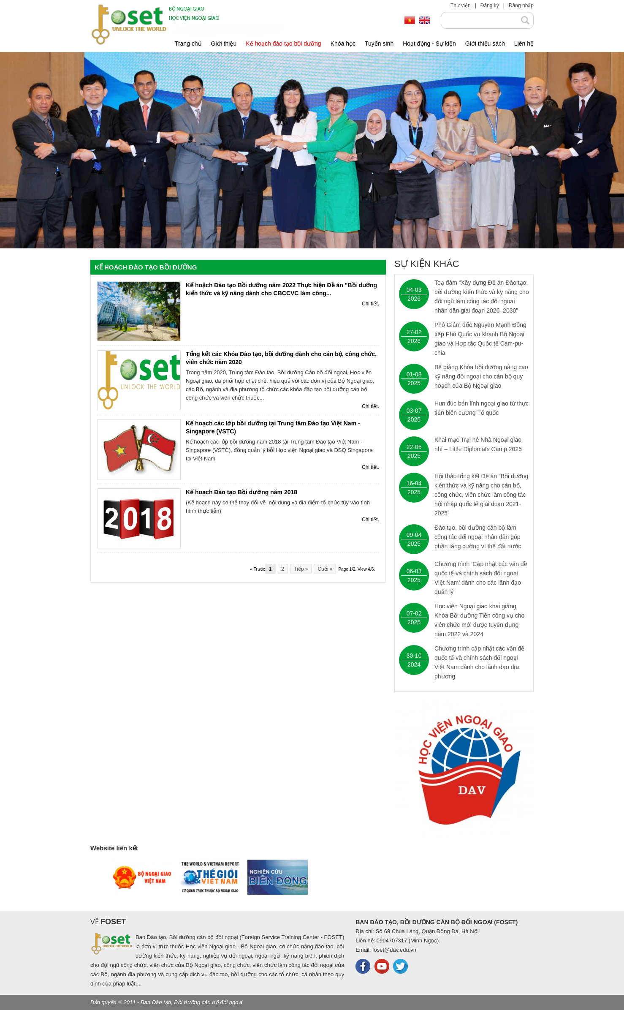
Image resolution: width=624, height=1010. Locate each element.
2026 (414, 298)
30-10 (414, 655)
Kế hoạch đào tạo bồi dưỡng (283, 43)
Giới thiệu (224, 43)
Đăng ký (489, 5)
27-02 (414, 332)
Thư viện (460, 5)
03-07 (414, 410)
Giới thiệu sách (485, 43)
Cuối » (324, 569)
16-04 (414, 483)
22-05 (414, 447)
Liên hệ (524, 43)
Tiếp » (301, 569)
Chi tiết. (370, 304)
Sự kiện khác (426, 264)
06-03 (414, 571)
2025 (414, 383)
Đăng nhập (521, 5)
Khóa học (343, 43)
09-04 (414, 534)
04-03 (414, 289)
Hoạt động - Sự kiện (429, 43)
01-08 (414, 374)
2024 (414, 664)
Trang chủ (188, 43)
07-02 (414, 613)
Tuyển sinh (379, 43)
